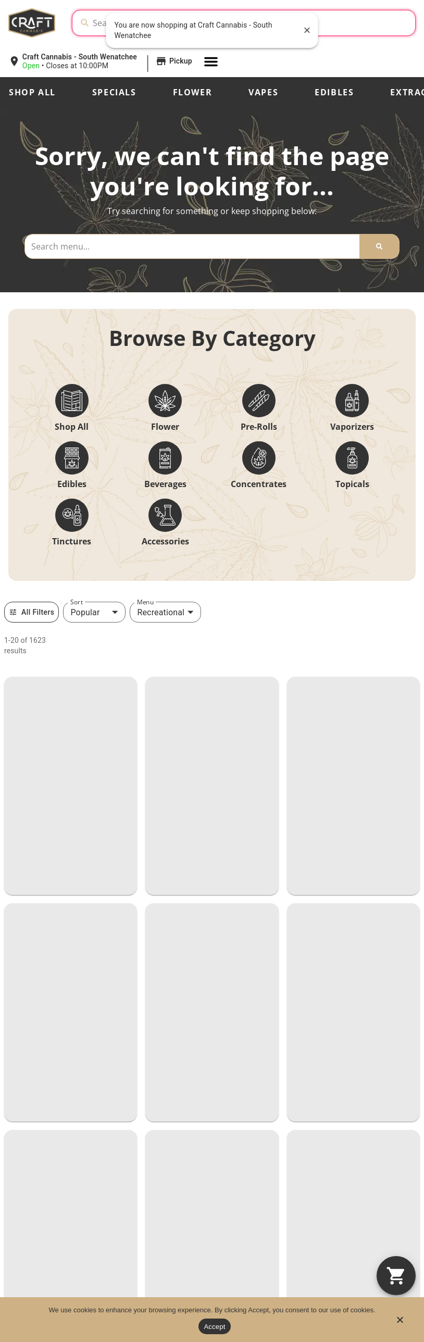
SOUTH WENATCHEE (69, 940)
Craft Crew (168, 1184)
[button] (101, 61)
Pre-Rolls (259, 426)
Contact (162, 1202)
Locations (165, 1166)
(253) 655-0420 (36, 793)
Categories (29, 1183)
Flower (193, 92)
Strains (21, 1201)
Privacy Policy (346, 1275)
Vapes (263, 92)
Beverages (165, 484)
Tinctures (71, 541)
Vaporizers (352, 426)
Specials (114, 92)
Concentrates (258, 484)
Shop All (32, 92)
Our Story (303, 1166)
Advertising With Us (321, 1219)
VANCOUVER (47, 629)
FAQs (295, 1202)
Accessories (165, 541)
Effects (21, 1218)
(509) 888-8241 (36, 1000)
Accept (214, 1327)
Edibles (334, 92)
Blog (294, 1184)
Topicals (352, 484)
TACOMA (35, 733)
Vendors (163, 1237)
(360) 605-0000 (36, 689)
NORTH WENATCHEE (70, 837)
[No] (399, 1322)
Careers (162, 1219)
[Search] (379, 246)
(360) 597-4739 (244, 689)
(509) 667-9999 (36, 896)
